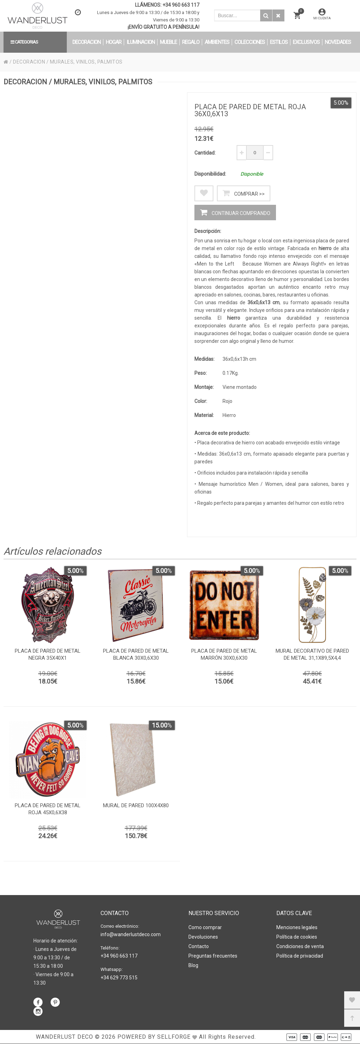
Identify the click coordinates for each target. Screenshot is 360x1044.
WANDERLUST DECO (64, 1036)
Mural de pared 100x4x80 (136, 805)
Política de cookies (296, 937)
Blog (193, 965)
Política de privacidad (299, 956)
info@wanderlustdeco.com (131, 934)
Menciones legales (296, 927)
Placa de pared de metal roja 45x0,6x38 (48, 809)
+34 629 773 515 (119, 977)
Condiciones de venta (300, 946)
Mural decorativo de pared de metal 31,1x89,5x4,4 (312, 654)
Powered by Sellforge (154, 1036)
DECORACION (29, 62)
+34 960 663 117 (180, 5)
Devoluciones (203, 937)
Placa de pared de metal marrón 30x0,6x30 (224, 654)
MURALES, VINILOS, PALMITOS (86, 62)
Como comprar (205, 927)
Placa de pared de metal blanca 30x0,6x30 (136, 654)
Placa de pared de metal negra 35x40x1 (48, 654)
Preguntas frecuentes (212, 956)
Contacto (198, 946)
